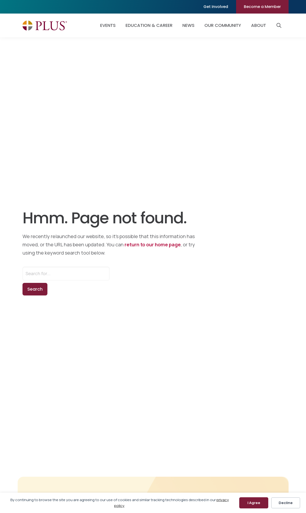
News (188, 25)
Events (108, 25)
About (258, 25)
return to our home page (153, 244)
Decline (286, 502)
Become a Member (262, 6)
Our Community (222, 25)
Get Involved (215, 6)
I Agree (253, 502)
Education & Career (149, 25)
